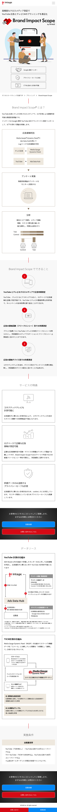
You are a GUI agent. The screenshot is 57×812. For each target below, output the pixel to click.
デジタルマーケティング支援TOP (12, 95)
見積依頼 (43, 810)
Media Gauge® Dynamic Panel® (27, 138)
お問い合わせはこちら (28, 531)
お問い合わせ (14, 810)
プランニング (30, 95)
